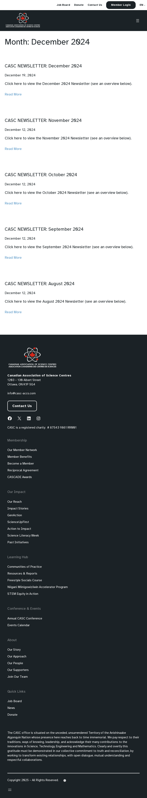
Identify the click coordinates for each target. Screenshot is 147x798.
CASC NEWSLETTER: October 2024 (41, 175)
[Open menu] (137, 20)
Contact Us (22, 406)
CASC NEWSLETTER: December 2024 (43, 66)
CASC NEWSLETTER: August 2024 (39, 284)
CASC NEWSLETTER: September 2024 (44, 229)
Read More (13, 94)
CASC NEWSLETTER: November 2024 (43, 120)
